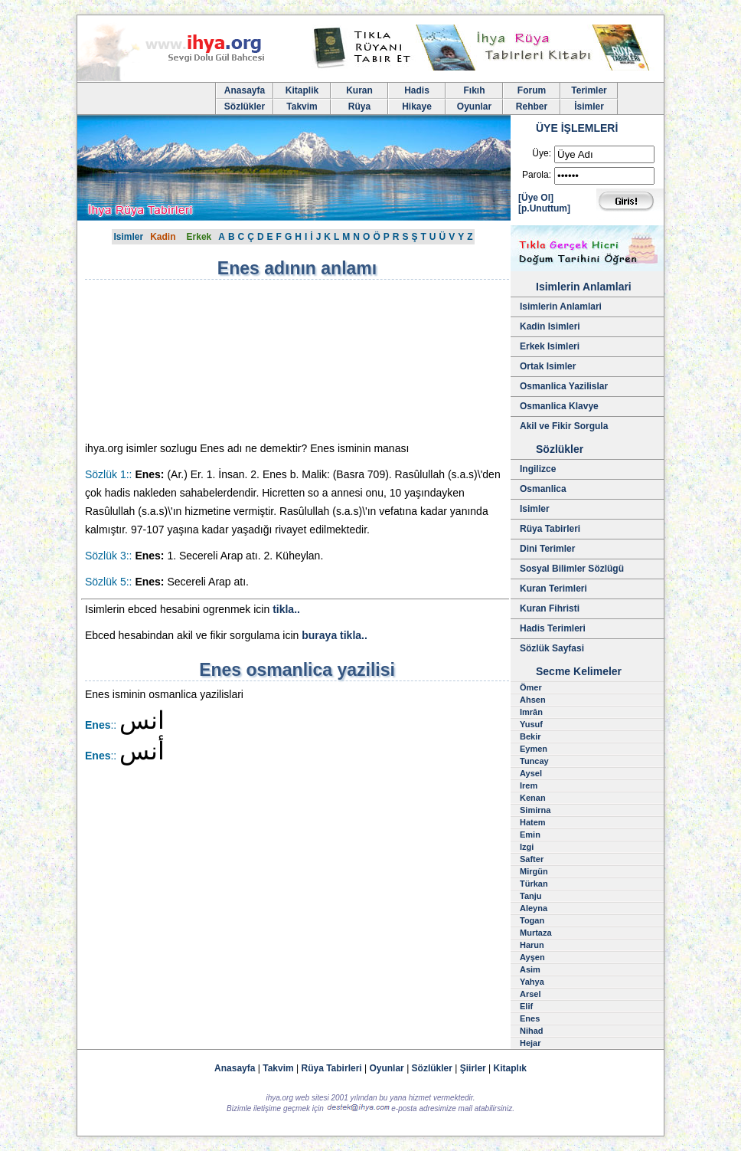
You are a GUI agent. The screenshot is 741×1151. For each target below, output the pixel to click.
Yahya (532, 981)
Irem (528, 785)
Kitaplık (510, 1068)
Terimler (588, 90)
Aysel (531, 773)
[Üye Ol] (535, 197)
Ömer (531, 687)
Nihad (532, 1030)
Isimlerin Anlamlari (561, 306)
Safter (532, 859)
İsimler (589, 106)
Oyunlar (474, 106)
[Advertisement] (215, 360)
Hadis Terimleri (553, 628)
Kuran (359, 90)
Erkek (199, 236)
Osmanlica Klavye (559, 406)
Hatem (533, 822)
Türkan (534, 883)
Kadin (162, 236)
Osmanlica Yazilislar (564, 386)
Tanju (531, 895)
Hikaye (417, 106)
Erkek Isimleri (549, 346)
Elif (526, 1006)
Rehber (531, 106)
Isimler (128, 236)
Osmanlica (543, 489)
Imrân (531, 712)
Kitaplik (302, 90)
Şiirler (473, 1068)
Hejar (530, 1043)
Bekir (530, 736)
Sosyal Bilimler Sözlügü (572, 568)
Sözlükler (244, 106)
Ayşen (532, 957)
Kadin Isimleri (550, 326)
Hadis (416, 90)
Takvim (301, 106)
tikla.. (286, 609)
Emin (530, 834)
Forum (531, 90)
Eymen (533, 748)
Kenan (533, 797)
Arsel (530, 994)
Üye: (541, 153)
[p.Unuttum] (544, 208)
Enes (530, 1018)
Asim (530, 969)
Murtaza (536, 932)
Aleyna (533, 908)
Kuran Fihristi (549, 608)
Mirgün (534, 871)
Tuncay (534, 761)
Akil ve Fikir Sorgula (564, 426)
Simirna (535, 810)
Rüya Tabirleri (550, 528)
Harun (532, 944)
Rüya (359, 106)
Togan (532, 920)
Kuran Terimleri (553, 588)
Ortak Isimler (548, 366)
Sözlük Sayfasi (552, 648)
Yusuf (531, 724)
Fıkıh (474, 90)
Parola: (536, 174)
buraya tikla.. (334, 635)
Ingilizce (538, 469)
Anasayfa (244, 90)
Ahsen (533, 699)
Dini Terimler (547, 548)
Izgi (527, 846)
